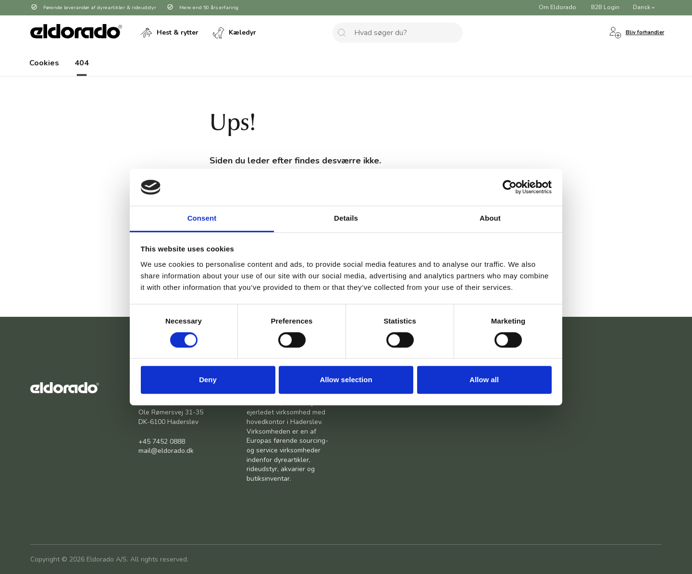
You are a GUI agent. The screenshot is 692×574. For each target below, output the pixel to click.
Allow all (484, 379)
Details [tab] (346, 218)
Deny (208, 379)
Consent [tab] (202, 218)
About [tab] (490, 218)
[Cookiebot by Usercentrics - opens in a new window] (510, 187)
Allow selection (346, 379)
